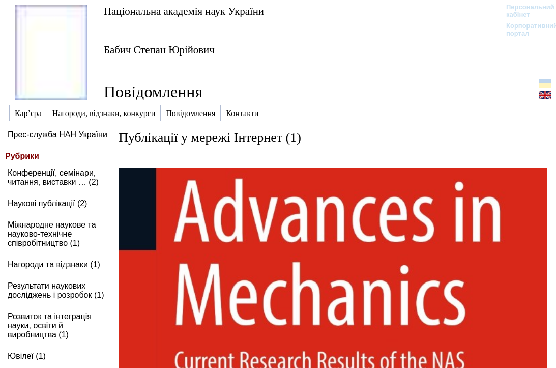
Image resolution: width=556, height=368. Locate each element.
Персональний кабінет (525, 10)
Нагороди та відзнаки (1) (54, 264)
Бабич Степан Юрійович (159, 49)
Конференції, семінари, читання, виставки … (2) (53, 177)
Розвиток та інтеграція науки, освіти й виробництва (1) (50, 325)
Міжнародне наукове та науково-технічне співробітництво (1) (52, 233)
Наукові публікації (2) (47, 203)
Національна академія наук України (184, 11)
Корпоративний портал (525, 29)
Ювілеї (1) (27, 356)
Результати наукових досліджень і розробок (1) (56, 290)
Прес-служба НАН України (57, 134)
